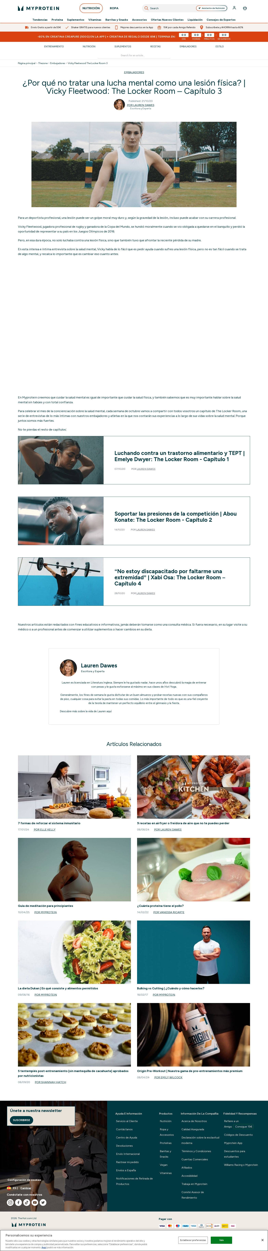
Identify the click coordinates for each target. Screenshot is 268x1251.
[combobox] (185, 8)
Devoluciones (124, 1145)
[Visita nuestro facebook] (18, 1202)
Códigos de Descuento (238, 1134)
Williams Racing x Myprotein (241, 1164)
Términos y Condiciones (196, 1151)
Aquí (44, 1247)
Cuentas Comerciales (195, 1159)
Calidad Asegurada (193, 1129)
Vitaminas (94, 19)
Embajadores (188, 46)
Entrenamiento (54, 46)
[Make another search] (134, 55)
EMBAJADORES (134, 72)
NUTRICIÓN (91, 9)
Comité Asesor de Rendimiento (193, 1195)
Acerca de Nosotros (194, 1121)
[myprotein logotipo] (38, 8)
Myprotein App (233, 1143)
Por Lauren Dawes (140, 105)
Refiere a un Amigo (238, 1124)
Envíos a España (126, 1170)
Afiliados (187, 1167)
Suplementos (75, 19)
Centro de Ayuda (126, 1137)
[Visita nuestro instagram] (10, 1202)
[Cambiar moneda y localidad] (53, 1188)
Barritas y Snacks (116, 19)
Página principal (26, 63)
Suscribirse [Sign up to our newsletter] (21, 1120)
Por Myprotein (45, 912)
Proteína (57, 19)
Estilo (220, 46)
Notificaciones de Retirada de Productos (134, 1181)
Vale (221, 1240)
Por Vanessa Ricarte (168, 912)
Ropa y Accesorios (167, 1132)
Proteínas (166, 1143)
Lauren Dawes (146, 469)
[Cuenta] (235, 8)
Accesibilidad (189, 1175)
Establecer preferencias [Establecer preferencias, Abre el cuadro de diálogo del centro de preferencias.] (193, 1240)
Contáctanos (124, 1129)
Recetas (155, 46)
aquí (108, 711)
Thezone (43, 63)
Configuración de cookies (24, 1179)
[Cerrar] (262, 1240)
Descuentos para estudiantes (234, 1154)
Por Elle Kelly (44, 829)
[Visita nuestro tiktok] (26, 1202)
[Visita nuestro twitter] (43, 1202)
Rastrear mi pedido (127, 1162)
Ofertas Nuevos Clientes (167, 19)
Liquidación (195, 19)
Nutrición (89, 46)
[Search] (146, 8)
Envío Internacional (128, 1154)
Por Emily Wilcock (168, 1077)
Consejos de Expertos (221, 19)
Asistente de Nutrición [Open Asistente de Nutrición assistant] (211, 8)
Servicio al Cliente (127, 1121)
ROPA (114, 9)
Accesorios (139, 19)
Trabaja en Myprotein (194, 1184)
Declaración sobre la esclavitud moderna (200, 1140)
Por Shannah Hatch (50, 1082)
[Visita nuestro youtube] (34, 1202)
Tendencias (40, 19)
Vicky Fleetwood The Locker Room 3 (88, 63)
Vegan (164, 1164)
